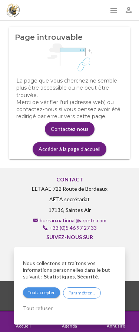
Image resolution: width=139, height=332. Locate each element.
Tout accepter (41, 292)
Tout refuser (38, 308)
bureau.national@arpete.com (73, 220)
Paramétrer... (82, 293)
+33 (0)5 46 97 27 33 (73, 228)
